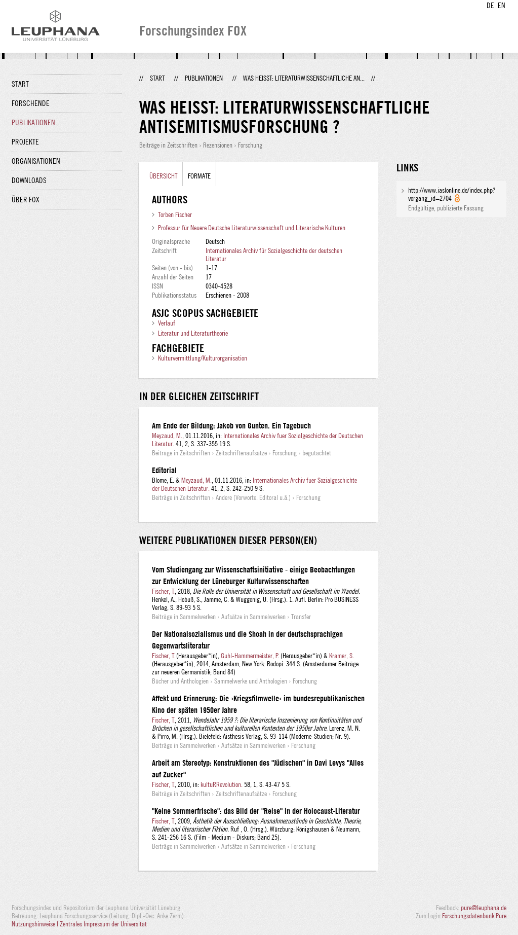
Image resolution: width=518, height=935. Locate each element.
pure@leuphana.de (483, 908)
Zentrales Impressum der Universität (103, 924)
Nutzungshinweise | (36, 924)
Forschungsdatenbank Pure (474, 916)
